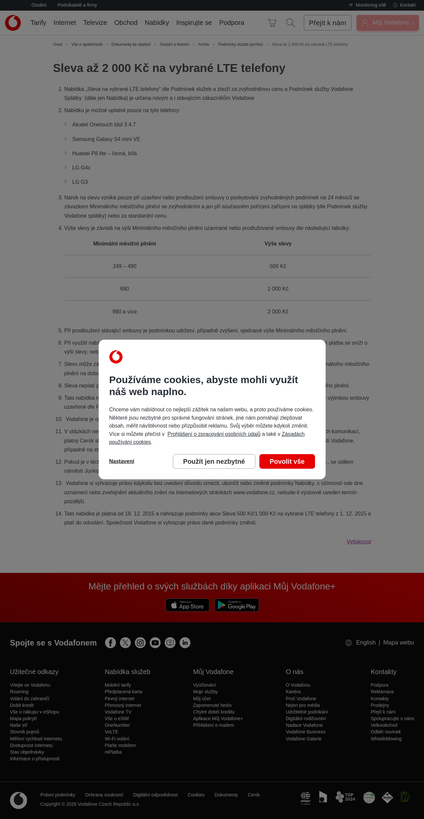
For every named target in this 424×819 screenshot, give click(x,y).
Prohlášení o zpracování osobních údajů (213, 434)
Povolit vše (287, 461)
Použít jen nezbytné (214, 461)
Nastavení (121, 461)
